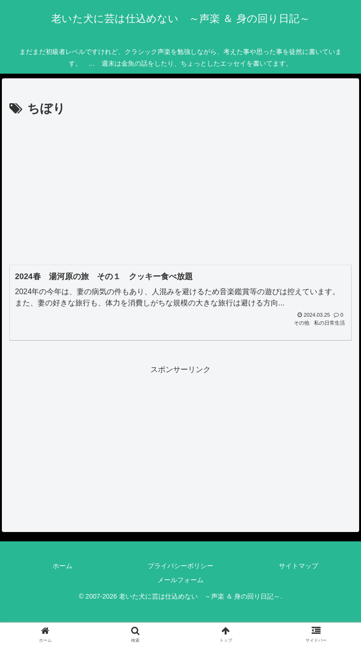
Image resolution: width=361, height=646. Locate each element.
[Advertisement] (180, 190)
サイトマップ (298, 566)
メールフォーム (180, 580)
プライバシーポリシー (180, 566)
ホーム (62, 566)
